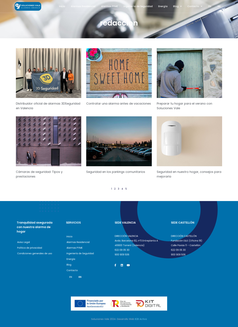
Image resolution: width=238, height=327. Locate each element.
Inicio (62, 6)
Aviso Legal (23, 242)
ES (219, 6)
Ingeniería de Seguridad (138, 6)
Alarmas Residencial (83, 6)
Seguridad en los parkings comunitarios (115, 172)
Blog (177, 6)
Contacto (194, 6)
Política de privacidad (29, 247)
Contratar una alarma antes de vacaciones (118, 103)
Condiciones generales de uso (34, 253)
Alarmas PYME (109, 6)
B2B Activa (141, 319)
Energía (162, 6)
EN (209, 6)
